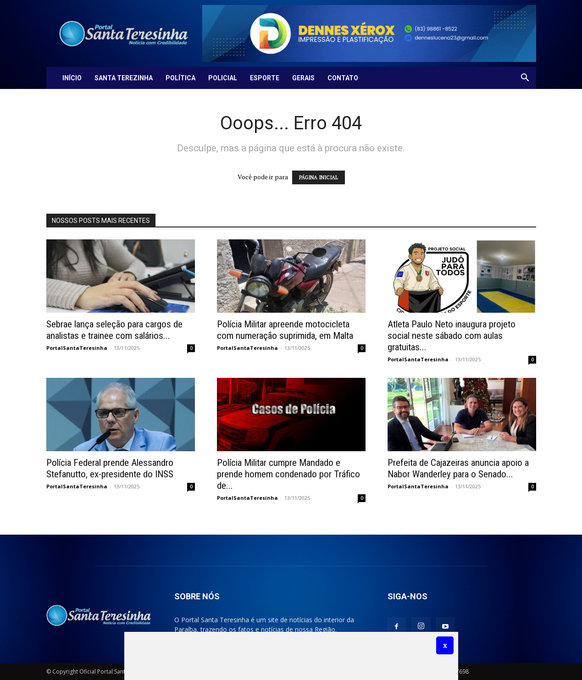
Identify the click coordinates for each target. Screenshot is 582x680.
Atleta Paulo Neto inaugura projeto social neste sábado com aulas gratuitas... (451, 336)
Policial (222, 78)
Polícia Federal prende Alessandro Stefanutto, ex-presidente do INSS (109, 468)
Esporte (264, 78)
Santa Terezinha (123, 78)
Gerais (303, 78)
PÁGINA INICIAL (318, 177)
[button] (525, 78)
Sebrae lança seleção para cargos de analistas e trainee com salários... (114, 330)
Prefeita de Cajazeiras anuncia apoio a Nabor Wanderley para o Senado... (458, 468)
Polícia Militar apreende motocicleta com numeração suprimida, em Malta (285, 330)
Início (72, 78)
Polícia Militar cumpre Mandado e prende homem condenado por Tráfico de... (288, 474)
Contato (342, 78)
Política (180, 78)
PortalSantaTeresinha (76, 347)
